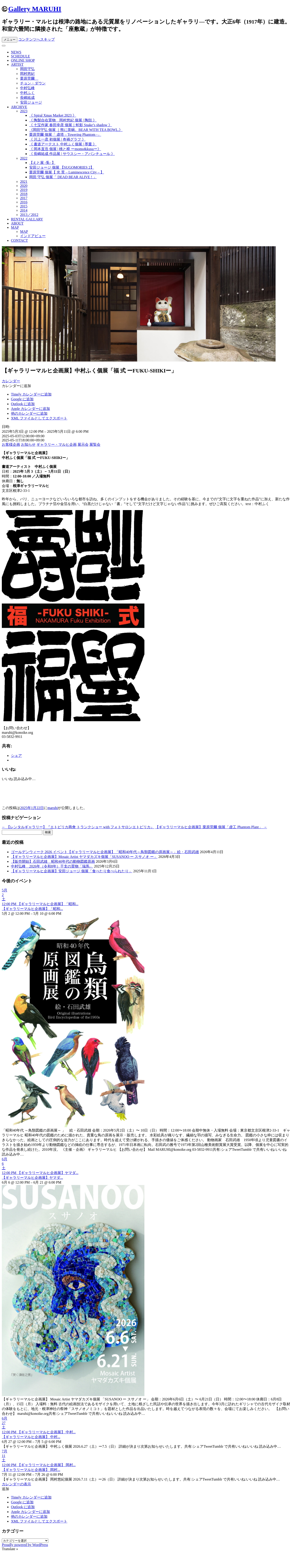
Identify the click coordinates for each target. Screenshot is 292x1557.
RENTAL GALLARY (27, 219)
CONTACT (19, 240)
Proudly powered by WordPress (25, 1545)
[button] (16, 386)
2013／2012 (29, 215)
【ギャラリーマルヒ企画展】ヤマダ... (32, 1178)
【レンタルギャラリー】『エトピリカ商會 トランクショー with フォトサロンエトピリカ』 (78, 827)
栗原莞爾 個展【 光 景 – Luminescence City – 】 (66, 172)
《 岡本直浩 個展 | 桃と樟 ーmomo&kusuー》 (65, 149)
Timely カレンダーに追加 (31, 394)
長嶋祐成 (27, 98)
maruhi (52, 808)
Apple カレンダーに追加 (30, 409)
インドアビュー (33, 236)
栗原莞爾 (29, 78)
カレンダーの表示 (16, 1484)
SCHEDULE (20, 56)
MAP (15, 227)
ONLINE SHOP (23, 60)
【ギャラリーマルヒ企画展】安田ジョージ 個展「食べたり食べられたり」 (71, 871)
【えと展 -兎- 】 (42, 163)
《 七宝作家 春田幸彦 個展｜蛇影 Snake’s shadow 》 (70, 125)
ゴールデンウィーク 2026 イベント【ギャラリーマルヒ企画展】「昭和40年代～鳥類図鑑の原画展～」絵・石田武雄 (105, 852)
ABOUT (17, 223)
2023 (23, 111)
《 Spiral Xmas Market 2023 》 (52, 115)
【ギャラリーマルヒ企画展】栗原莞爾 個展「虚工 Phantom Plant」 (211, 827)
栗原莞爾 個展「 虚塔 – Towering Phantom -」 (65, 134)
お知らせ (28, 444)
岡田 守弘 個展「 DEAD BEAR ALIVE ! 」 (63, 177)
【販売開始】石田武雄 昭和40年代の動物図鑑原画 (53, 861)
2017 (23, 198)
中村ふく (27, 93)
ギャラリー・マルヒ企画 (56, 444)
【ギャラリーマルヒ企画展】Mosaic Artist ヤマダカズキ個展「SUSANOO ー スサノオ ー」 (84, 857)
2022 (23, 158)
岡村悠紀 (27, 74)
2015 (23, 206)
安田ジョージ (31, 102)
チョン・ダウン (33, 83)
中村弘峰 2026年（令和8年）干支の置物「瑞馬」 (52, 866)
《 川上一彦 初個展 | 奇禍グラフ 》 (57, 139)
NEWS (16, 52)
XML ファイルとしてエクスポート (39, 418)
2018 (23, 194)
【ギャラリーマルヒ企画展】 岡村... (31, 1470)
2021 (23, 181)
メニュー (10, 39)
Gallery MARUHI (34, 9)
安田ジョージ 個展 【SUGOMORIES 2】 (61, 167)
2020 (23, 186)
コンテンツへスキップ (36, 39)
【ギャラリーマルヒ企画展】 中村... (31, 1437)
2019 (23, 190)
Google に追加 (22, 399)
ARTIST (17, 64)
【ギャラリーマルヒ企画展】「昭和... (32, 909)
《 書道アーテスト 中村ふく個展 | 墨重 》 (62, 144)
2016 (23, 202)
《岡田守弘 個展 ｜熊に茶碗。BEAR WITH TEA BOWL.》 (76, 130)
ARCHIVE (19, 107)
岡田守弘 (27, 69)
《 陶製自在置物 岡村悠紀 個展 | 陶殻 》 (62, 120)
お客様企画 (11, 444)
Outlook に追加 (23, 404)
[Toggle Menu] (3, 45)
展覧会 (94, 444)
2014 (23, 210)
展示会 (83, 444)
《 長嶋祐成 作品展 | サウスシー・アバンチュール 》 (72, 154)
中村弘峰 (27, 88)
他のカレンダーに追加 (29, 413)
